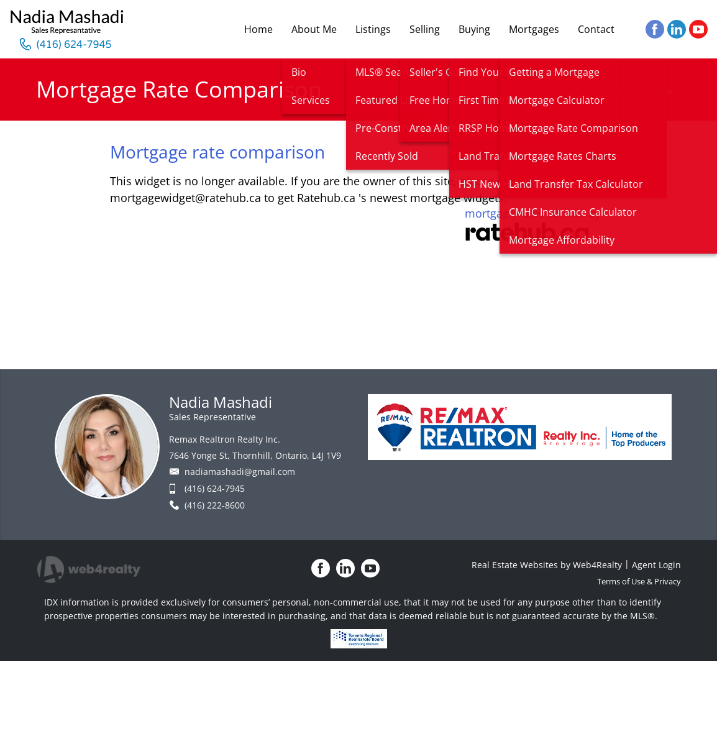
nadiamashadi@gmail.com (240, 471)
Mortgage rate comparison (217, 151)
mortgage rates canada (525, 213)
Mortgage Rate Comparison (624, 90)
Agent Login (656, 565)
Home (548, 90)
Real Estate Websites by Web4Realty (547, 565)
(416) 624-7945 (215, 488)
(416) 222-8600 (215, 505)
